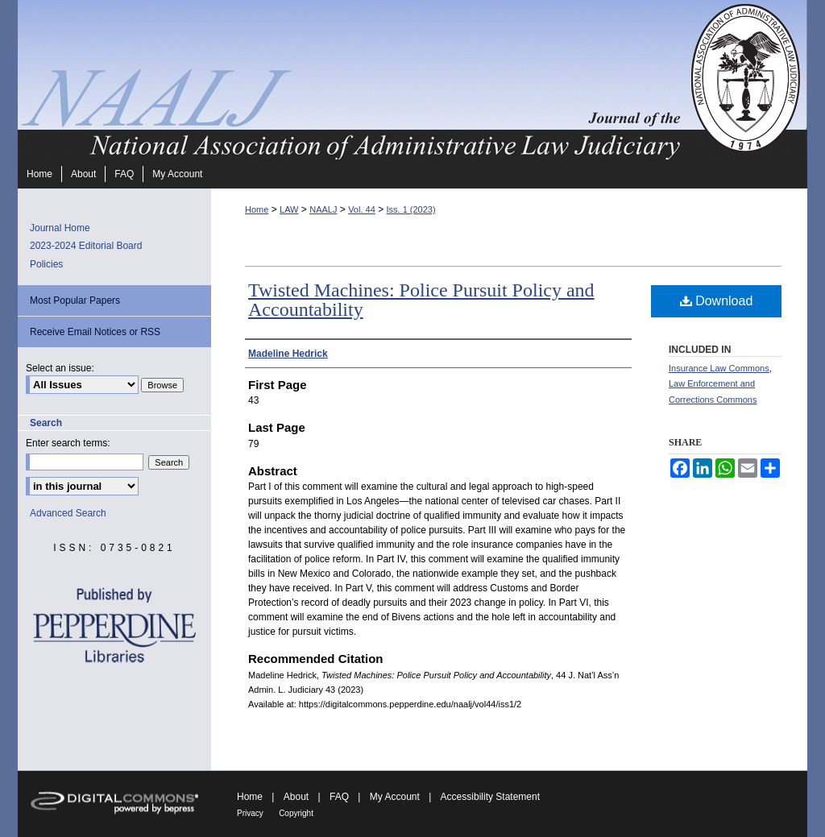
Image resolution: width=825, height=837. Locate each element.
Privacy (250, 813)
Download (716, 301)
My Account (395, 796)
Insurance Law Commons (719, 368)
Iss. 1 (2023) (410, 209)
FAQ (339, 796)
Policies (46, 264)
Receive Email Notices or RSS (95, 332)
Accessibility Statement (490, 796)
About (296, 796)
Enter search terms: (68, 443)
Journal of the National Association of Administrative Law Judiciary (352, 80)
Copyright (296, 813)
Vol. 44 (361, 209)
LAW (289, 209)
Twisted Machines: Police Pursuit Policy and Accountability (421, 300)
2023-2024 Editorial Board (86, 245)
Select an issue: (60, 368)
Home (256, 209)
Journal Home (60, 228)
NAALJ (323, 209)
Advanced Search (68, 513)
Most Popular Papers (75, 300)
